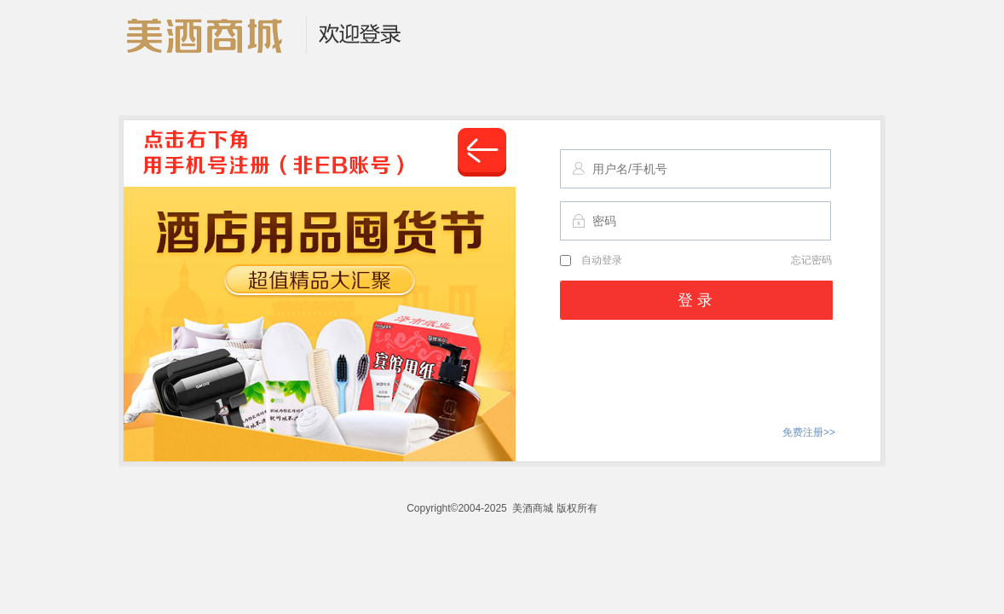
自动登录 (591, 260)
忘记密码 (811, 260)
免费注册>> (808, 432)
